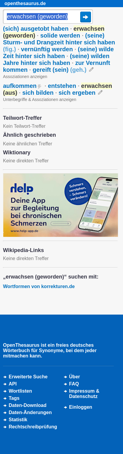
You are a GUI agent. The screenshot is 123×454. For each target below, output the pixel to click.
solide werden (60, 35)
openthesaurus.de (25, 3)
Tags (14, 398)
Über (74, 376)
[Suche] (48, 17)
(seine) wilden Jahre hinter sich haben (56, 59)
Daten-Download (27, 405)
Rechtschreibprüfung (33, 426)
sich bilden (37, 92)
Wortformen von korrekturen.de (39, 286)
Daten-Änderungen (30, 412)
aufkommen (20, 86)
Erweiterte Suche (28, 376)
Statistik (18, 419)
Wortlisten (20, 391)
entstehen (62, 86)
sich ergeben (77, 92)
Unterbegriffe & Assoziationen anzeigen (39, 99)
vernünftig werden (47, 49)
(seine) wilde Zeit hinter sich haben (58, 52)
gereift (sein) (59, 69)
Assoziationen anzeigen (25, 76)
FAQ (74, 383)
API (13, 383)
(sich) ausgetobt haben (36, 28)
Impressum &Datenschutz (84, 393)
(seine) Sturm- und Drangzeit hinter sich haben (59, 42)
